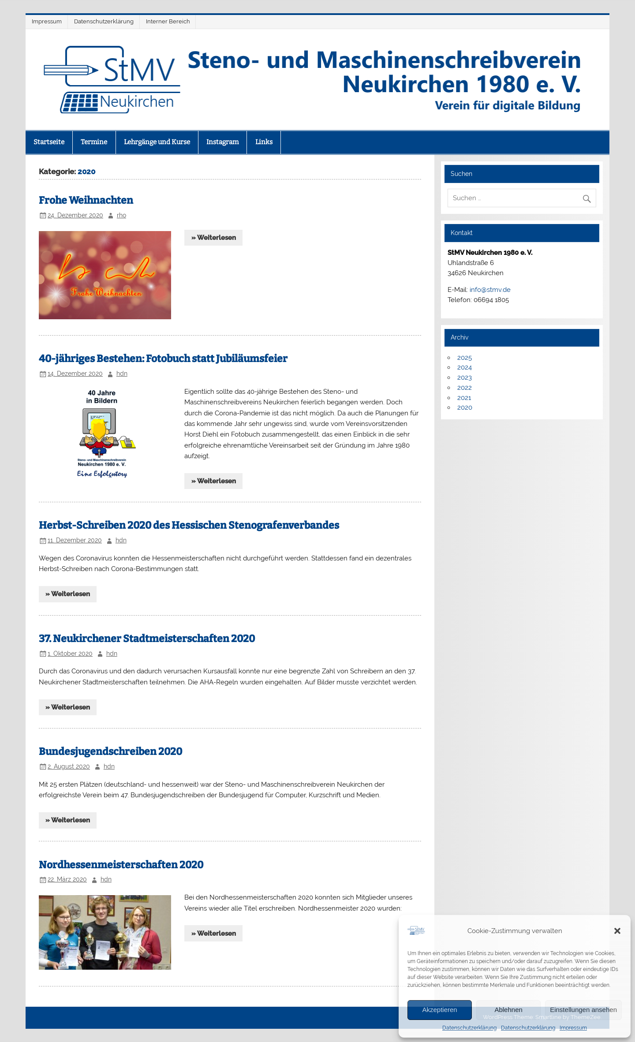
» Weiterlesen (213, 238)
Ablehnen (508, 1009)
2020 (464, 407)
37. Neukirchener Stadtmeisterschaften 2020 (147, 639)
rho (121, 215)
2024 (464, 367)
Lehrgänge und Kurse (157, 142)
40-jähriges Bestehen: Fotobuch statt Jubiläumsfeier (163, 359)
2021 (464, 398)
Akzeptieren (439, 1009)
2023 (464, 377)
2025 (464, 358)
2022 (464, 388)
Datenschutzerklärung (469, 1028)
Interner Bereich (168, 21)
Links (264, 142)
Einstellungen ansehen (583, 1009)
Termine (94, 142)
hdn (121, 373)
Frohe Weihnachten (86, 200)
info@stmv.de (490, 290)
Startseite (49, 142)
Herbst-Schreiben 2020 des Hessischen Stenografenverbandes (189, 525)
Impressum (573, 1028)
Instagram (222, 142)
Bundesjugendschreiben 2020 (110, 752)
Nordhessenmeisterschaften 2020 (121, 865)
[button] (617, 930)
